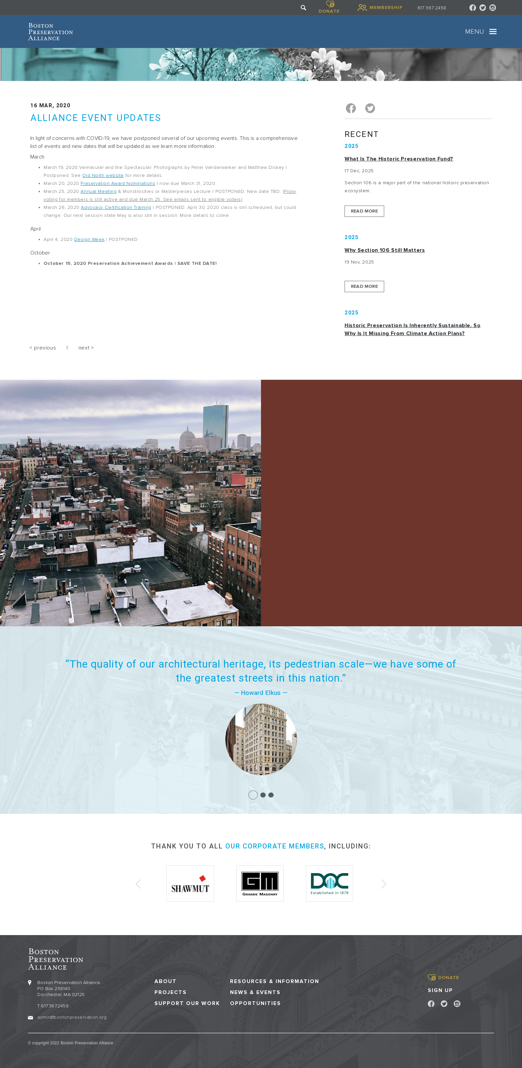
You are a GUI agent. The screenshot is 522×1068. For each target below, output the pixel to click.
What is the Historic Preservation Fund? (399, 159)
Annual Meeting (99, 191)
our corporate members (274, 846)
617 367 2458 (431, 8)
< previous (42, 347)
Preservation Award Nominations (118, 183)
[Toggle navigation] (493, 31)
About (165, 981)
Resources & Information (274, 981)
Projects (170, 992)
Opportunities (255, 1003)
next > (86, 347)
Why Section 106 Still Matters (385, 250)
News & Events (255, 992)
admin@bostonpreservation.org (72, 1017)
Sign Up (440, 989)
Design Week (89, 239)
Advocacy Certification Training (116, 207)
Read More (364, 211)
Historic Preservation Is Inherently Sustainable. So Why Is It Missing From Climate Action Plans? (413, 329)
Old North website (103, 175)
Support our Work (187, 1003)
